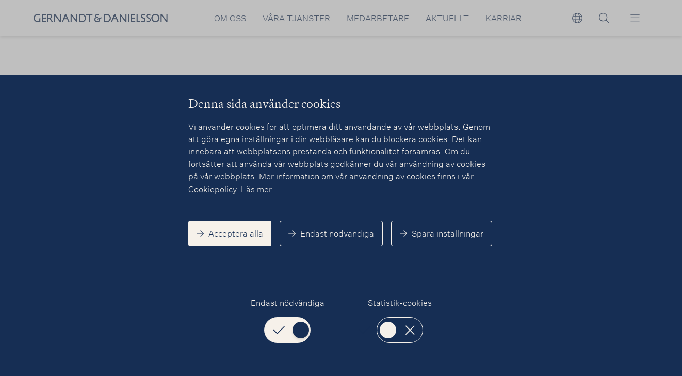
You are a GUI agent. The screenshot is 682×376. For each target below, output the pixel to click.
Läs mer (256, 188)
